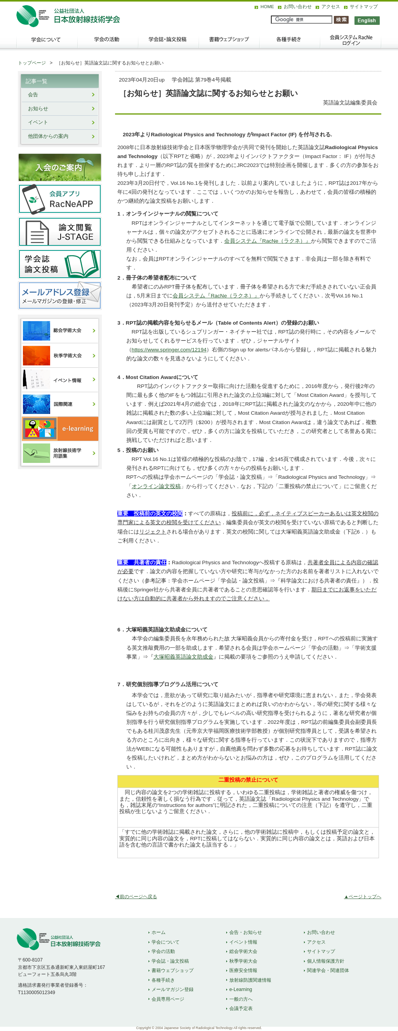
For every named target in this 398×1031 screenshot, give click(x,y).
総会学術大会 (243, 951)
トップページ (32, 63)
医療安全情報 (243, 970)
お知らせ (38, 108)
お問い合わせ (298, 6)
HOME (267, 6)
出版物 (229, 43)
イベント (38, 122)
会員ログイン (350, 43)
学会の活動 (108, 43)
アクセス (330, 6)
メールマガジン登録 (173, 989)
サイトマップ (364, 6)
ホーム (159, 932)
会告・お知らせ (245, 932)
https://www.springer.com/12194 (169, 350)
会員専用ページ (168, 999)
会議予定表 (241, 1008)
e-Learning (240, 989)
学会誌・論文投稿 (168, 43)
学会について (46, 43)
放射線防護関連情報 (250, 980)
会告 (33, 94)
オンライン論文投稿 (156, 486)
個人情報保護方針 (325, 961)
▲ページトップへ (362, 896)
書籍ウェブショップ (173, 970)
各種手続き (290, 43)
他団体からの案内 (48, 136)
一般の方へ (241, 999)
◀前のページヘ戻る (136, 896)
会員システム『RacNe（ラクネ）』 (267, 241)
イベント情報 (243, 942)
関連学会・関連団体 (328, 970)
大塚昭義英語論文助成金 (183, 657)
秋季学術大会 (243, 961)
